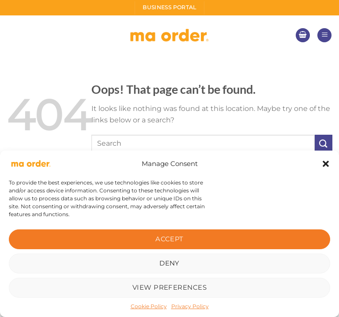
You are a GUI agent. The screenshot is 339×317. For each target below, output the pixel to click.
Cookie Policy (149, 306)
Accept (169, 239)
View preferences (169, 287)
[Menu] (324, 35)
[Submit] (323, 143)
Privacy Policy (190, 306)
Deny (169, 263)
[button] (325, 163)
